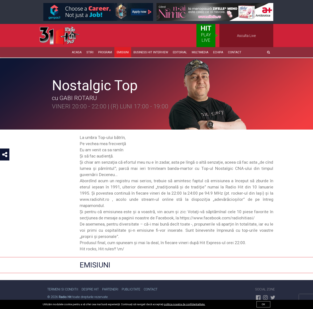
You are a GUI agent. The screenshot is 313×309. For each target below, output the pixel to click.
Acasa (77, 52)
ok (263, 304)
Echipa (218, 52)
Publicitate (131, 289)
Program (105, 52)
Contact (234, 52)
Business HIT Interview (151, 52)
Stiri (89, 52)
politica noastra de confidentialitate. (184, 304)
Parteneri (110, 289)
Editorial (180, 52)
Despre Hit (90, 289)
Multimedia (200, 52)
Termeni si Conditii (62, 289)
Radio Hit (65, 296)
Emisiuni (123, 52)
